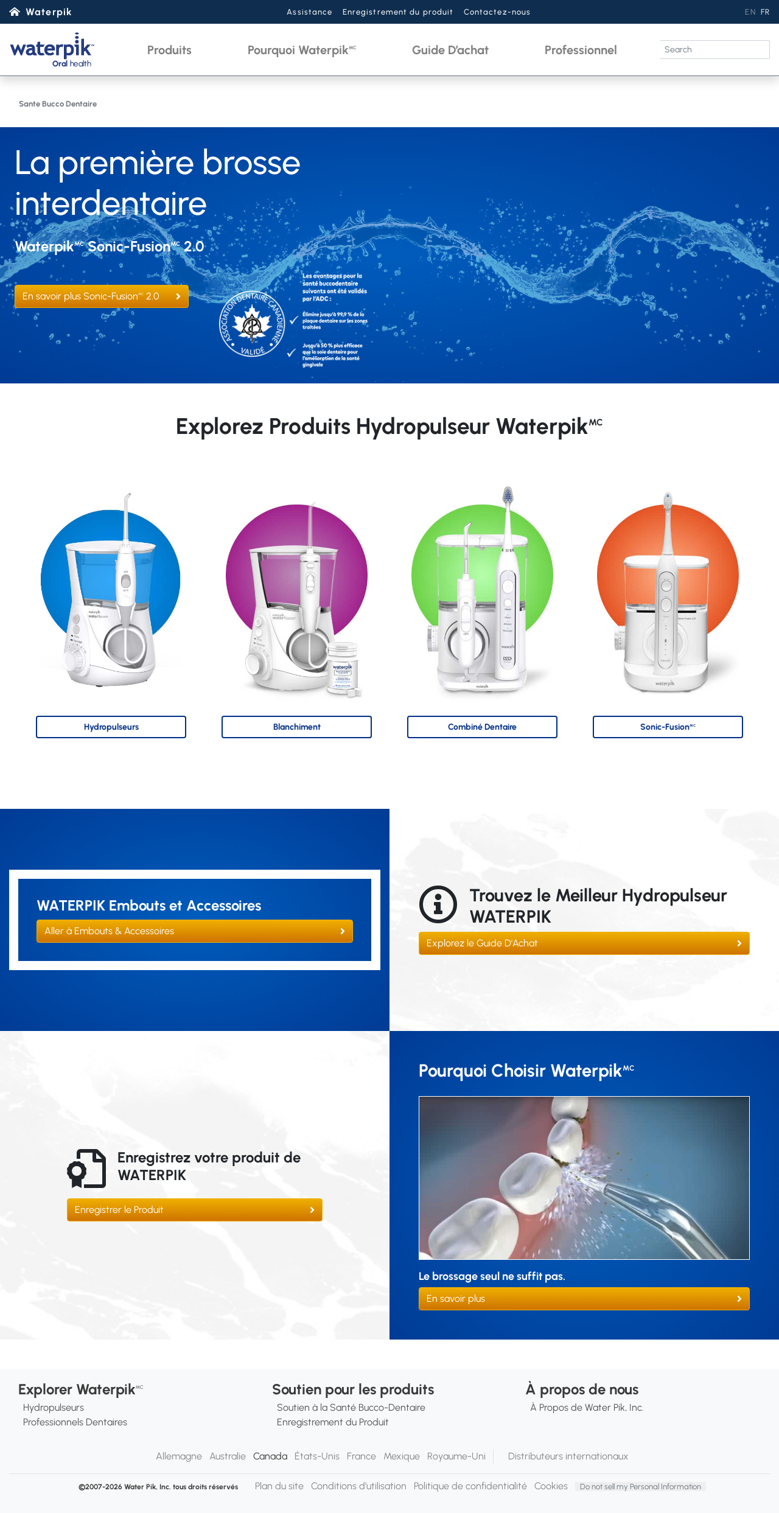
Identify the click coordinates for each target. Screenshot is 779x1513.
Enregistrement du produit (398, 11)
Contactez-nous (497, 11)
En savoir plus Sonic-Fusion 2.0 (91, 296)
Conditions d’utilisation (359, 1486)
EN (750, 11)
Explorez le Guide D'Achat (482, 943)
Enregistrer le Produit (119, 1209)
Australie (227, 1456)
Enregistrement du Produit (333, 1422)
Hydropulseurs (53, 1407)
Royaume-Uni (456, 1456)
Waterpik (49, 12)
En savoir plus (456, 1298)
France (361, 1456)
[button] (169, 49)
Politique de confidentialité (470, 1486)
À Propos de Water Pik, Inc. (587, 1407)
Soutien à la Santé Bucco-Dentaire (351, 1407)
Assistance (309, 11)
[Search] (715, 49)
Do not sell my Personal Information (640, 1486)
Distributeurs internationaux (568, 1456)
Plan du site (279, 1486)
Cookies (551, 1486)
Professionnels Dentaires (75, 1422)
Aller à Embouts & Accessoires (109, 931)
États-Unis (317, 1456)
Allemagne (179, 1456)
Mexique (401, 1456)
